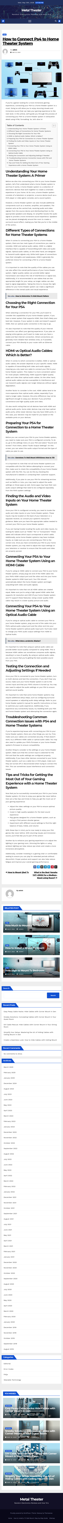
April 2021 (8, 1241)
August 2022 (9, 1154)
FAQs (4, 34)
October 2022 (9, 1143)
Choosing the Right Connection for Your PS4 (24, 133)
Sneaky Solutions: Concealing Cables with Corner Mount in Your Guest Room (30, 1432)
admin (15, 50)
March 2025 (8, 1067)
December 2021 (10, 1197)
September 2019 (10, 1344)
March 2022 (8, 1181)
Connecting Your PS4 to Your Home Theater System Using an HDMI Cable (30, 147)
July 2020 (8, 1289)
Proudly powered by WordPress (20, 1513)
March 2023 (8, 1116)
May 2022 (7, 1170)
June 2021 (8, 1230)
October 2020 (9, 1273)
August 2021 (9, 1219)
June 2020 (8, 1295)
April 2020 (8, 1306)
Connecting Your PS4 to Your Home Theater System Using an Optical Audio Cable (30, 152)
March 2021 (8, 1246)
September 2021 (10, 1213)
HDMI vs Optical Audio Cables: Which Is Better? (25, 136)
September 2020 (10, 1279)
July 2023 (8, 1094)
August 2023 (9, 1089)
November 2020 (10, 1268)
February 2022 (9, 1186)
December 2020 (10, 1262)
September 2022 (10, 1148)
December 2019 (10, 1327)
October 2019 (9, 1338)
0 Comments (34, 1414)
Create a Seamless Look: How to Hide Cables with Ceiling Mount (30, 1040)
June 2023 (8, 1100)
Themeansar (48, 1513)
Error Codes (8, 1369)
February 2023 (9, 1121)
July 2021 (7, 1224)
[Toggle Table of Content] (53, 125)
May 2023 (7, 1105)
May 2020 (8, 1300)
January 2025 (9, 1078)
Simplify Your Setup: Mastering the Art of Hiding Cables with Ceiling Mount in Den (29, 1477)
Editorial (7, 1364)
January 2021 (9, 1257)
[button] (56, 21)
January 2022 (9, 1192)
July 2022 (8, 1159)
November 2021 (10, 1203)
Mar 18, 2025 (11, 1437)
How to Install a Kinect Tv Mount (24, 948)
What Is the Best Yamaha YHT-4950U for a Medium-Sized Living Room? (45, 875)
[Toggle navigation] (30, 21)
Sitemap (52, 1518)
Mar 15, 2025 (11, 1482)
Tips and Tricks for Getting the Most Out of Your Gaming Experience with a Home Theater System (29, 164)
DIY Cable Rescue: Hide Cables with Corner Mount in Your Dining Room (31, 1455)
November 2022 (10, 1138)
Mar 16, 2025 (11, 1460)
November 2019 (10, 1333)
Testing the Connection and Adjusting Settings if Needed (28, 155)
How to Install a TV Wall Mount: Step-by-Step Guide (31, 1518)
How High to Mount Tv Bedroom (24, 970)
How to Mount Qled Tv (17, 872)
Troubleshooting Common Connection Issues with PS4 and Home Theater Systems (30, 159)
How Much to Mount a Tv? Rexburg (26, 925)
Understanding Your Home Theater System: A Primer (27, 129)
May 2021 (7, 1235)
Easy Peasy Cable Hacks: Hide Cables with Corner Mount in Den (30, 1012)
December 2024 (10, 1083)
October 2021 (9, 1208)
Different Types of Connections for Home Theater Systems (29, 131)
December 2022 (10, 1132)
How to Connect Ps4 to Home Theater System (31, 41)
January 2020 (9, 1322)
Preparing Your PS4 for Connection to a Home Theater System (30, 138)
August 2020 (9, 1284)
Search (6, 988)
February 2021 (9, 1251)
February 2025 (9, 1072)
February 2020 (10, 1317)
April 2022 (8, 1176)
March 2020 (8, 1311)
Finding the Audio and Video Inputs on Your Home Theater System (29, 142)
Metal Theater (32, 10)
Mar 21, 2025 (11, 1414)
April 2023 (8, 1110)
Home (10, 1518)
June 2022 (8, 1165)
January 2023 (9, 1127)
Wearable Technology (12, 1380)
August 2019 (9, 1349)
